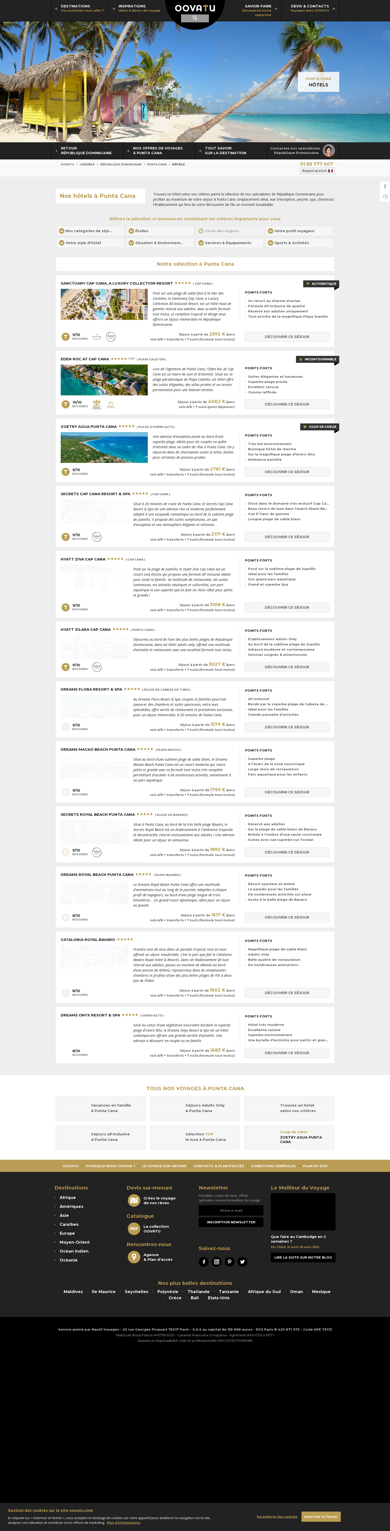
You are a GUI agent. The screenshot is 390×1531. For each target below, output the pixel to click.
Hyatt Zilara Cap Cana (108, 629)
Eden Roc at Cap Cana (113, 359)
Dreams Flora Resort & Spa (126, 689)
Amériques (71, 1206)
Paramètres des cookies (277, 1516)
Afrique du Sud (264, 1291)
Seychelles (136, 1291)
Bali (195, 1298)
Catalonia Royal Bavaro (97, 939)
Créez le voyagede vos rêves (152, 1200)
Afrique (68, 1197)
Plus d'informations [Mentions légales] (123, 1522)
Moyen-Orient (75, 1242)
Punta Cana (318, 78)
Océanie (69, 1260)
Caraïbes (87, 164)
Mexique (321, 1291)
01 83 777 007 (316, 164)
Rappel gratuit (317, 171)
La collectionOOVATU (148, 1229)
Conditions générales (273, 1166)
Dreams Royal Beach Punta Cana (121, 874)
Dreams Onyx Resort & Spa (112, 1015)
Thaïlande (199, 1291)
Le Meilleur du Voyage (300, 1188)
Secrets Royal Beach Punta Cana (124, 814)
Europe (67, 1233)
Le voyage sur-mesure (164, 1166)
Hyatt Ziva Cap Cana (103, 559)
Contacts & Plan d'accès (219, 1166)
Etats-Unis (219, 1298)
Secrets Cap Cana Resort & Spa (115, 494)
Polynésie (167, 1291)
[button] (90, 231)
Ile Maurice (104, 1291)
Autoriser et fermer (321, 1516)
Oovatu (67, 164)
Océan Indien (74, 1251)
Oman (296, 1291)
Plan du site (315, 1166)
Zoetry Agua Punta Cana (118, 426)
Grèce (175, 1298)
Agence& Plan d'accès (150, 1257)
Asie (64, 1215)
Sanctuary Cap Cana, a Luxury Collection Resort (137, 283)
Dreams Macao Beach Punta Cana (121, 749)
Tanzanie (229, 1291)
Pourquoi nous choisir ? (110, 1166)
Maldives (73, 1291)
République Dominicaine (121, 164)
